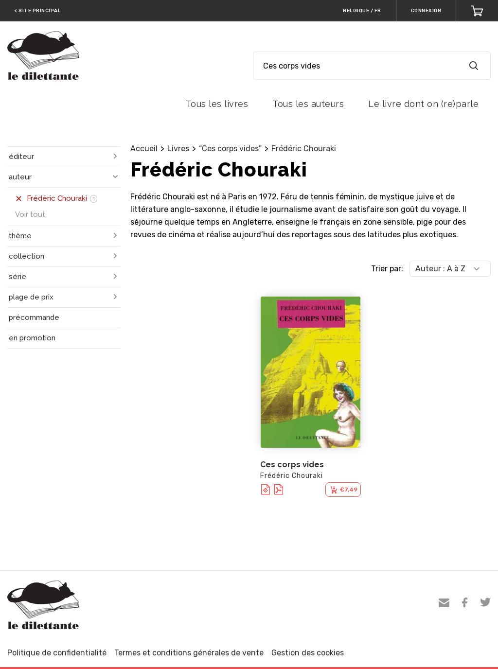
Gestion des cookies (307, 652)
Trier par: (387, 268)
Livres (178, 148)
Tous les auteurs (308, 104)
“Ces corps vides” (230, 148)
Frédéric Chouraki (303, 148)
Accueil (144, 148)
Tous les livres (217, 104)
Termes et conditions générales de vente (189, 652)
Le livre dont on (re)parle (423, 104)
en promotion (32, 338)
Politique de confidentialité (57, 652)
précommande (34, 317)
